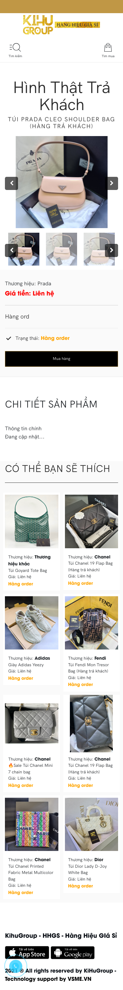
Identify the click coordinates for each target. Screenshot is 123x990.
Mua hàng (61, 358)
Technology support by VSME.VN (48, 978)
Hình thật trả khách (62, 95)
